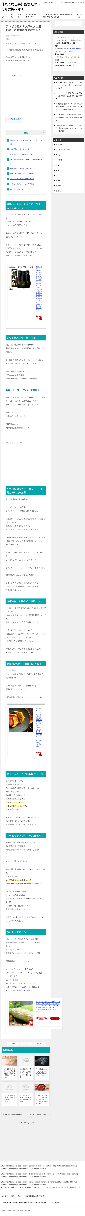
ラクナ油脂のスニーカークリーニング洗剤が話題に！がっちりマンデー (41, 1072)
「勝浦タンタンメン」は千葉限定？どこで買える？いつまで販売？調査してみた (41, 1099)
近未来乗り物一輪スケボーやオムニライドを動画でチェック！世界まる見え (25, 1073)
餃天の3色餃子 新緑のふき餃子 (22, 173)
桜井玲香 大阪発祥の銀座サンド (22, 168)
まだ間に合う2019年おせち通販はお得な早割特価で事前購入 (26, 1098)
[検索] (68, 23)
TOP (20, 1187)
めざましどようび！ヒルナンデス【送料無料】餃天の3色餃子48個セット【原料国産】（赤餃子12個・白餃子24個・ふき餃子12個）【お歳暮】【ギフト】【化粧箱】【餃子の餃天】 (39, 727)
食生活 (58, 191)
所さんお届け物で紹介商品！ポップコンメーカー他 (14, 1114)
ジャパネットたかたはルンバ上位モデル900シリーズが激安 (9, 1098)
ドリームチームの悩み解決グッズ (22, 179)
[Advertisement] (26, 93)
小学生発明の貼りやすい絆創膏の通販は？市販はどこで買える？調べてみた (9, 1073)
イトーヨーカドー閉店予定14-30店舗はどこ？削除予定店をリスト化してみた (69, 96)
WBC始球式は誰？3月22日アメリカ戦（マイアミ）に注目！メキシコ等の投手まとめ (69, 85)
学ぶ (57, 175)
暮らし (19, 16)
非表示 (18, 119)
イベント (59, 144)
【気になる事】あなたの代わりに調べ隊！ (19, 6)
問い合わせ (79, 16)
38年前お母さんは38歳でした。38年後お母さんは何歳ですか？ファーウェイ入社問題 (69, 128)
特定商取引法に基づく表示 (31, 16)
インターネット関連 (63, 150)
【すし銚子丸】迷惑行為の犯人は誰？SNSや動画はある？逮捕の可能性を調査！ (69, 117)
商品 (12, 16)
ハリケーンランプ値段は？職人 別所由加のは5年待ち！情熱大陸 (39, 1114)
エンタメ (3, 16)
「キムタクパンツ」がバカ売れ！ (22, 184)
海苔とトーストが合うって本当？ (24, 154)
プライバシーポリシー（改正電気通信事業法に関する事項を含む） (57, 16)
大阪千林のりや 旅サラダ (19, 149)
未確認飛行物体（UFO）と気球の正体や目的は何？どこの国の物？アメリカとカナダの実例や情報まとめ (69, 106)
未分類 (58, 185)
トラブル (59, 160)
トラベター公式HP (24, 990)
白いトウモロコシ (16, 189)
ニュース (59, 165)
